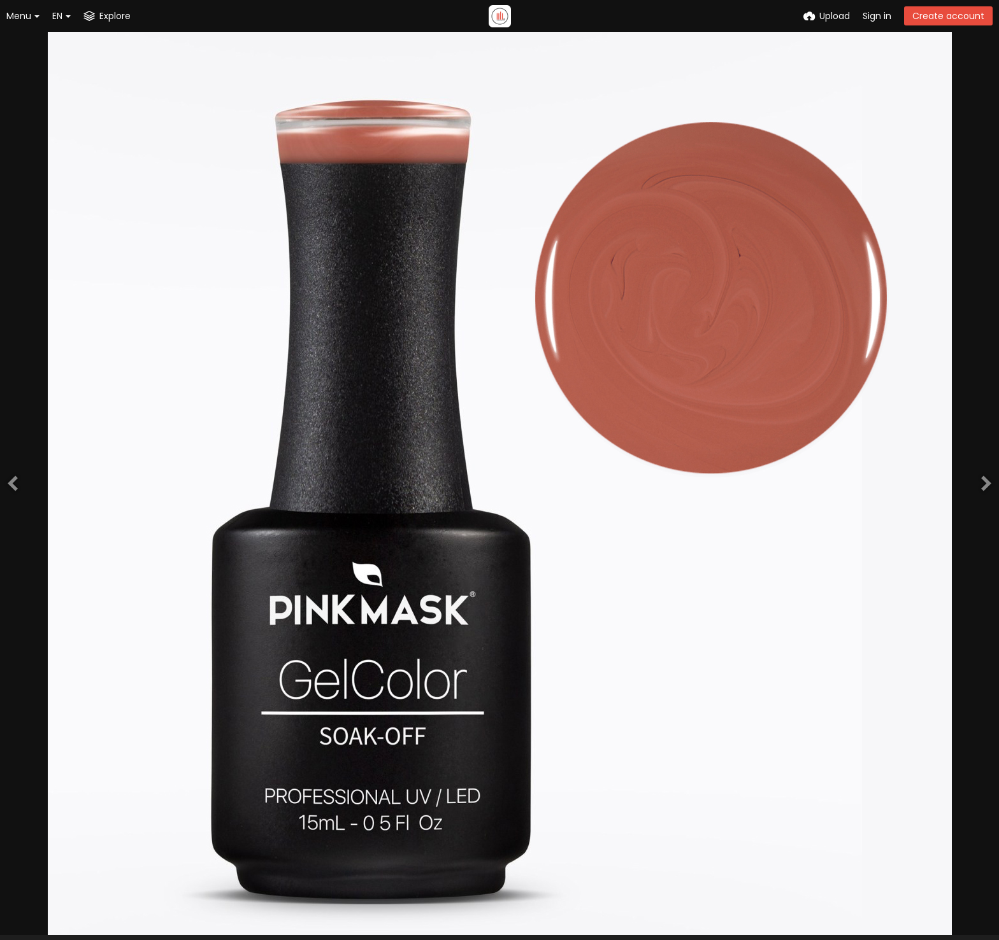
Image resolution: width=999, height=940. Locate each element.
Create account (948, 16)
